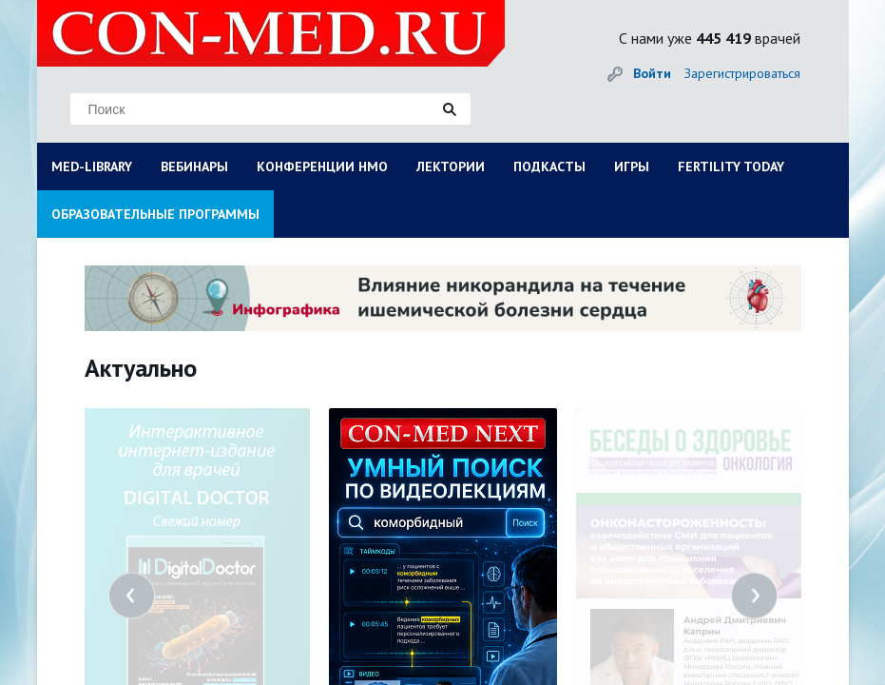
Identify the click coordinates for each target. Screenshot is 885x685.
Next (754, 596)
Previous (131, 596)
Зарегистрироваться (742, 73)
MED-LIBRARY (91, 166)
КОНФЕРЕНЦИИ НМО (322, 166)
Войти (652, 73)
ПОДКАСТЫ (549, 166)
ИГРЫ (631, 166)
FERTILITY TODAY (731, 166)
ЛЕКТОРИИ (450, 166)
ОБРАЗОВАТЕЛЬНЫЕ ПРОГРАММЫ (155, 214)
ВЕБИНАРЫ (194, 166)
